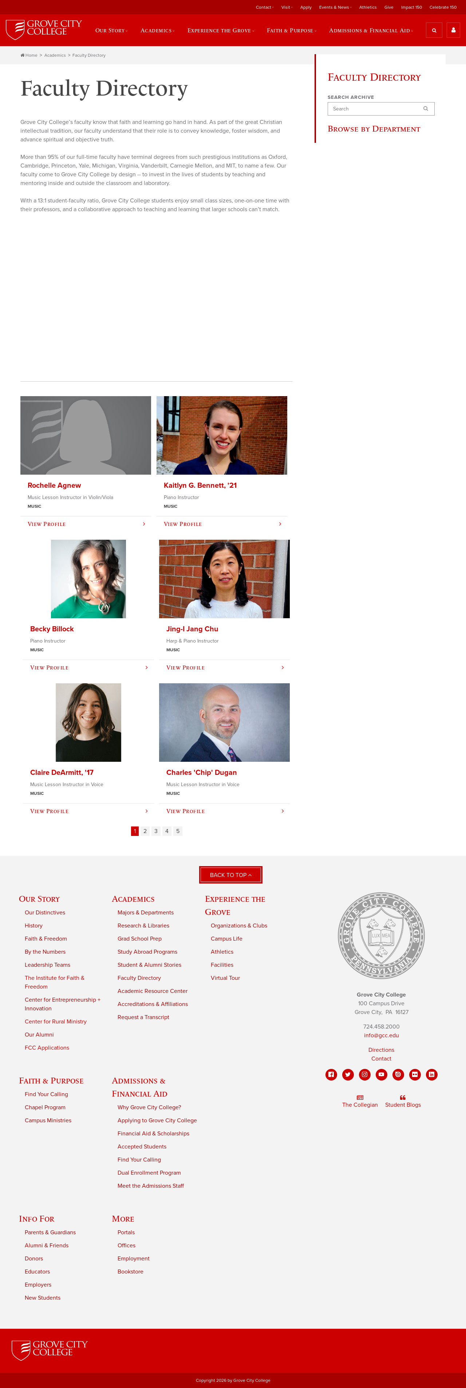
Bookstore (130, 1272)
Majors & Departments (146, 913)
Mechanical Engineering (364, 396)
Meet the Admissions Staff (151, 1186)
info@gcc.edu (381, 1035)
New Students (42, 1298)
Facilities (222, 965)
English (342, 294)
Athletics (368, 7)
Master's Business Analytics (368, 594)
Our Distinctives (45, 913)
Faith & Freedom (46, 939)
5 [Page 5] (177, 831)
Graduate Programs (357, 338)
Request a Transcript (143, 1017)
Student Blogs (403, 1102)
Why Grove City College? (149, 1107)
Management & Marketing (366, 367)
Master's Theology (356, 652)
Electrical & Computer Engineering (361, 275)
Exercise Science (355, 323)
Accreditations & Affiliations (153, 1004)
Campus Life (226, 939)
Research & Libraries (143, 926)
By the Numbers (45, 952)
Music (340, 425)
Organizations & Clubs (239, 926)
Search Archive (351, 97)
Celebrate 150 (443, 7)
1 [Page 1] (135, 831)
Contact (263, 7)
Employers (38, 1285)
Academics (155, 30)
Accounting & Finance (361, 154)
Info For (36, 1219)
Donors (34, 1259)
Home (28, 55)
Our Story (110, 30)
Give (389, 7)
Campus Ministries (48, 1121)
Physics (342, 468)
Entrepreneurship (355, 309)
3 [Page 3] (156, 831)
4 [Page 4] (167, 831)
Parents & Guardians (50, 1232)
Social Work (348, 512)
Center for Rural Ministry (56, 1022)
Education (346, 256)
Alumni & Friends (46, 1246)
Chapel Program (45, 1107)
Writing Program (353, 541)
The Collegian (360, 1102)
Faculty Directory (89, 55)
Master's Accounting (359, 556)
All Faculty (346, 140)
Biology (343, 184)
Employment (134, 1259)
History (342, 352)
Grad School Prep (140, 939)
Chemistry (346, 198)
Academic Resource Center (152, 991)
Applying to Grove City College (157, 1121)
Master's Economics (358, 608)
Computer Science (357, 227)
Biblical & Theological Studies (371, 169)
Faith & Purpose (290, 30)
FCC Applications (47, 1048)
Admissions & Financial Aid (369, 30)
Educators (37, 1272)
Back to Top (231, 875)
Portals (126, 1232)
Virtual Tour (225, 978)
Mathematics (349, 381)
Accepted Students (142, 1147)
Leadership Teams (47, 965)
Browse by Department (376, 128)
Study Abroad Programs (147, 952)
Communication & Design (365, 213)
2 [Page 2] (145, 831)
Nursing (343, 439)
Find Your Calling (46, 1094)
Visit (285, 7)
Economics (347, 242)
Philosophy (347, 454)
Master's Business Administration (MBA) (360, 575)
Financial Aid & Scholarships (153, 1134)
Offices (126, 1246)
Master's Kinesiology (359, 637)
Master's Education (357, 623)
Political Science (354, 483)
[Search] (381, 109)
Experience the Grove (219, 30)
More (123, 1219)
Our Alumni (39, 1035)
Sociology (346, 527)
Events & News (334, 7)
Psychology (348, 498)
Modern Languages (357, 410)
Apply (306, 7)
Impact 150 (411, 7)
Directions (381, 1050)
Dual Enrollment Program (149, 1173)
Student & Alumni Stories (149, 965)
